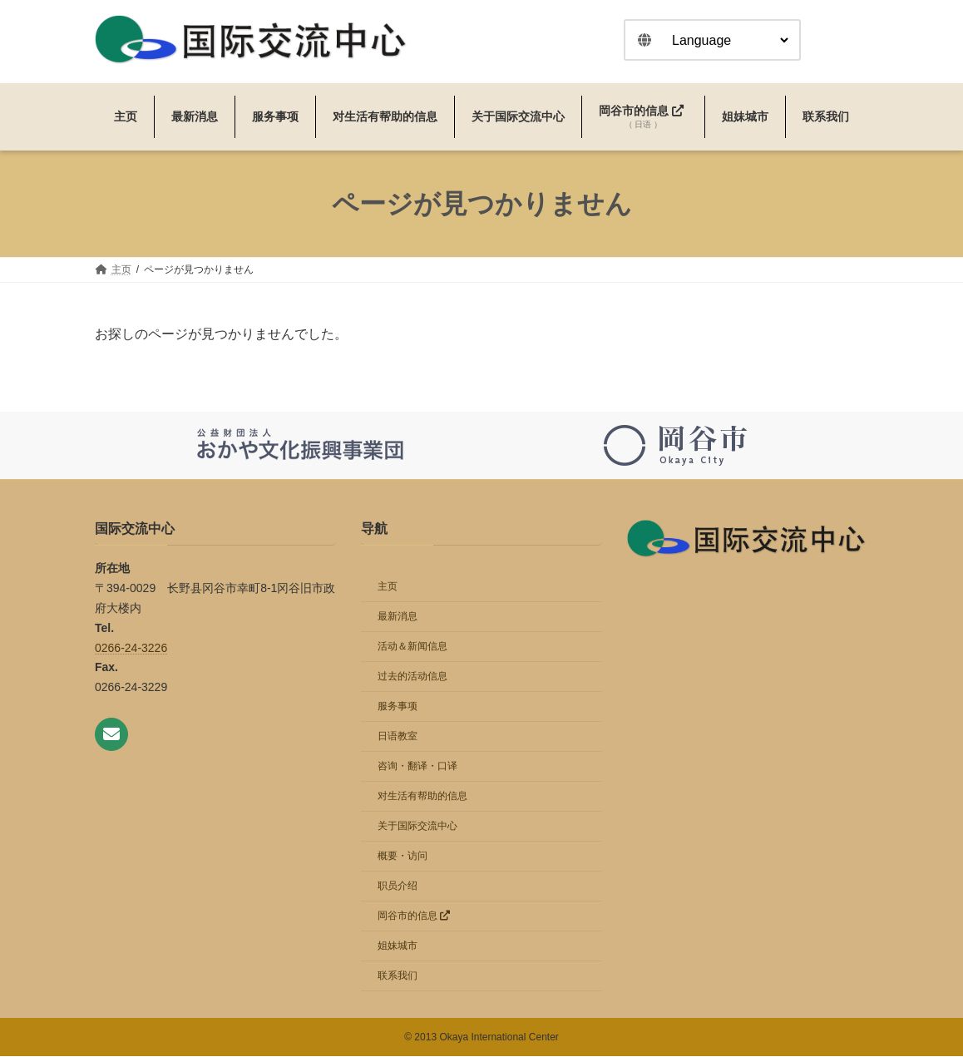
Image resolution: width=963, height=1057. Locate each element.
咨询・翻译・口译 (417, 767)
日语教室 (397, 737)
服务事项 (397, 707)
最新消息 (397, 617)
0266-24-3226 (131, 647)
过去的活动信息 (412, 677)
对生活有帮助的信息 (422, 797)
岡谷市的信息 (414, 916)
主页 (388, 587)
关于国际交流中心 (417, 826)
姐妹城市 (397, 946)
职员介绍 (397, 886)
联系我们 (397, 976)
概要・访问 (402, 856)
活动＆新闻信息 (412, 647)
